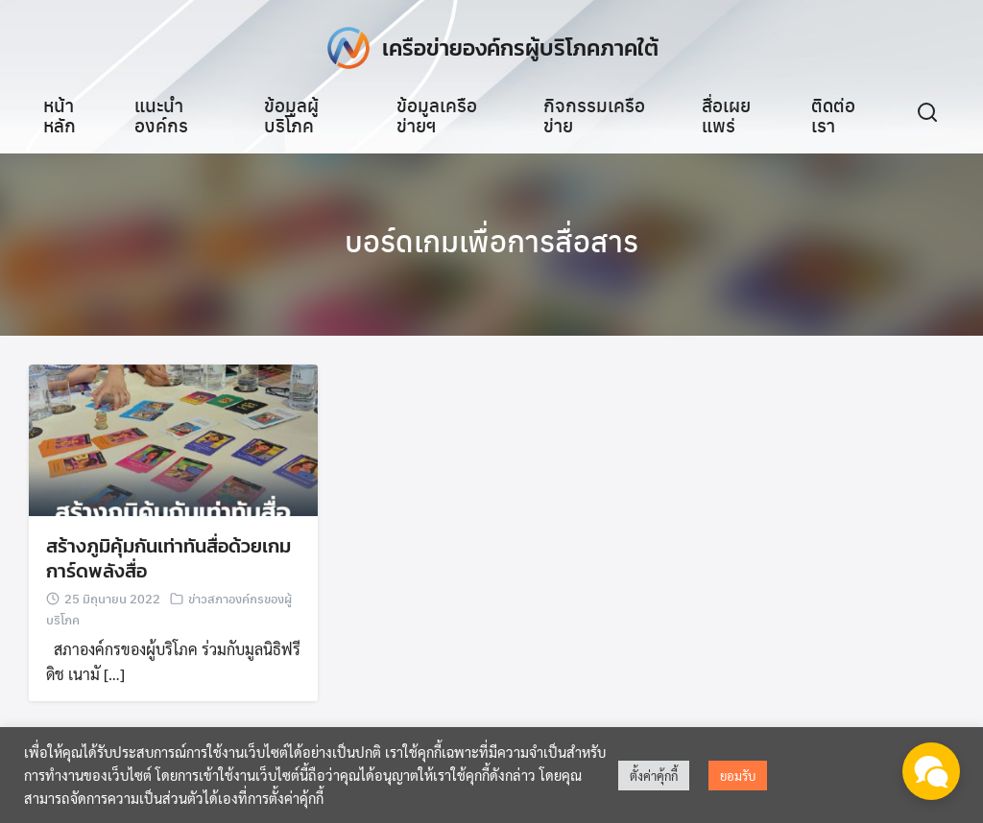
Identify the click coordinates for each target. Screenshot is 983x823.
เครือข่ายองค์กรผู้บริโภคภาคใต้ (520, 47)
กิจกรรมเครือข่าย (594, 114)
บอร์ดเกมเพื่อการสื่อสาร (491, 240)
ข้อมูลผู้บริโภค (291, 114)
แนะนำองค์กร (161, 114)
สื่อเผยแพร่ (726, 114)
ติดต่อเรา (833, 114)
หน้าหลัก (59, 114)
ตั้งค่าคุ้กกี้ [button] (654, 775)
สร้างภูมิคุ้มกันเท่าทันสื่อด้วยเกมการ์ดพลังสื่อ (168, 561)
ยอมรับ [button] (737, 775)
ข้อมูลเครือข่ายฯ (436, 114)
